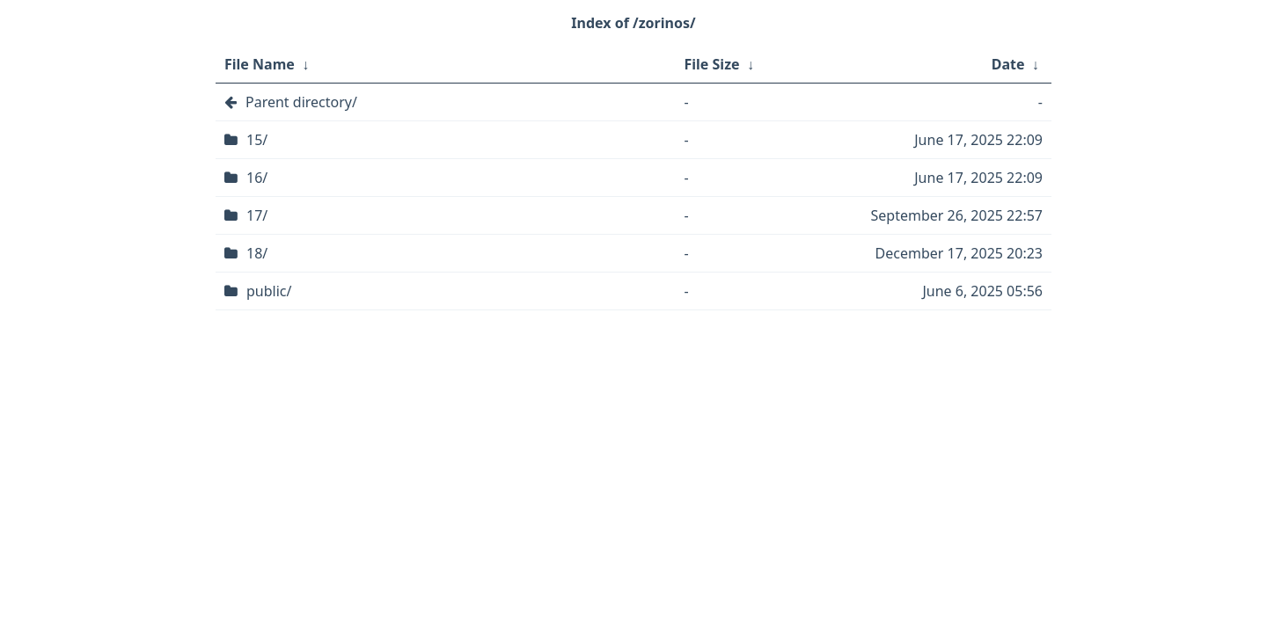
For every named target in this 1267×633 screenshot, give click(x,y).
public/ (268, 291)
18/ (256, 253)
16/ (256, 177)
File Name (259, 64)
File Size (712, 64)
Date (1008, 64)
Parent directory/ (301, 102)
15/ (256, 139)
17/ (256, 215)
